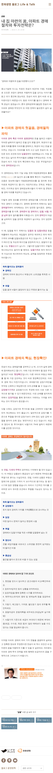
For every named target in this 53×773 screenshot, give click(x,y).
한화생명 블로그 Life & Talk (18, 4)
